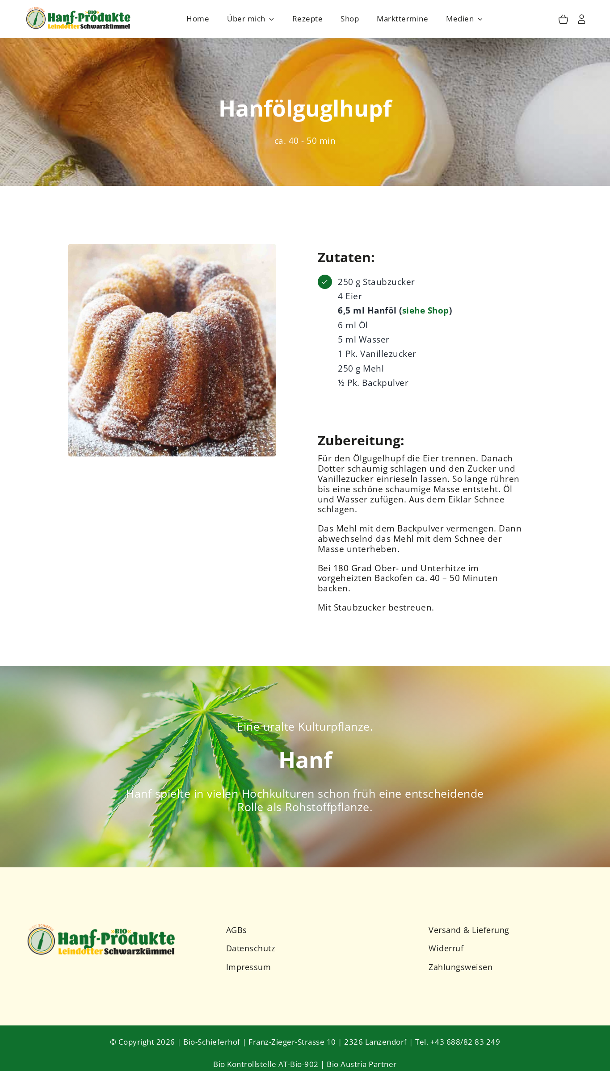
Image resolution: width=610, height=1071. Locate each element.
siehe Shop (425, 311)
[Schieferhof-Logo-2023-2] (102, 925)
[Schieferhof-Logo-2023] (79, 9)
